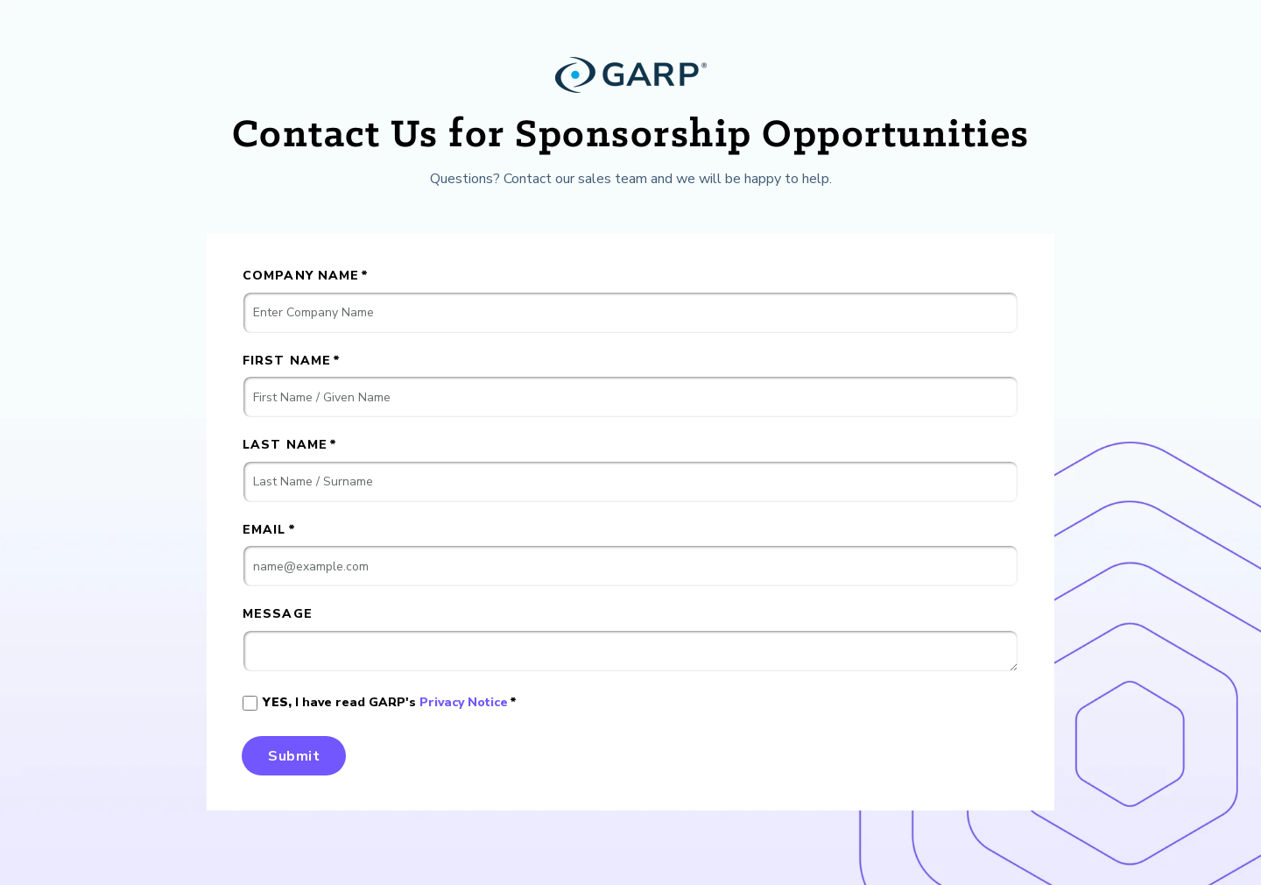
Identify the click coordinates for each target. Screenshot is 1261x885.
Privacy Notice (463, 702)
